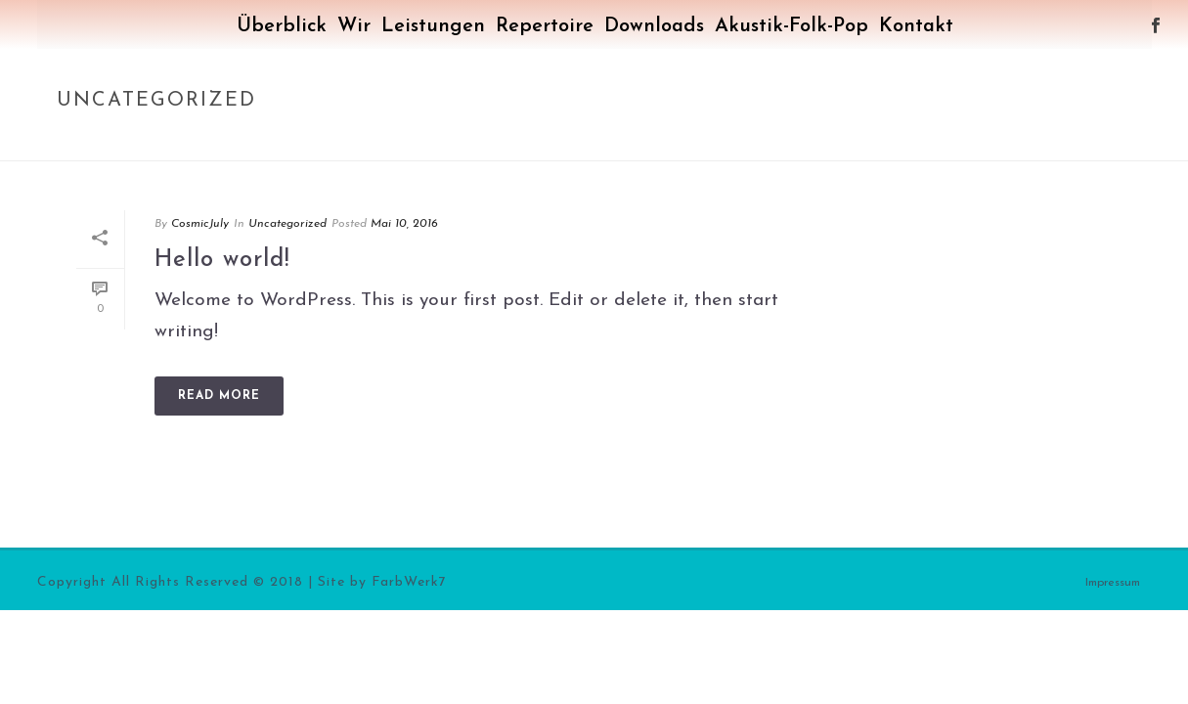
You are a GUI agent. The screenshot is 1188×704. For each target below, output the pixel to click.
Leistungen (433, 26)
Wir (354, 26)
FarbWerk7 (409, 582)
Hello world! (221, 260)
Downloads (654, 26)
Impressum (1112, 583)
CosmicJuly (200, 224)
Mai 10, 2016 (404, 224)
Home (989, 142)
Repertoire (545, 26)
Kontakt (916, 26)
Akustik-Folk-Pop (791, 26)
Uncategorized (1070, 142)
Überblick (282, 26)
